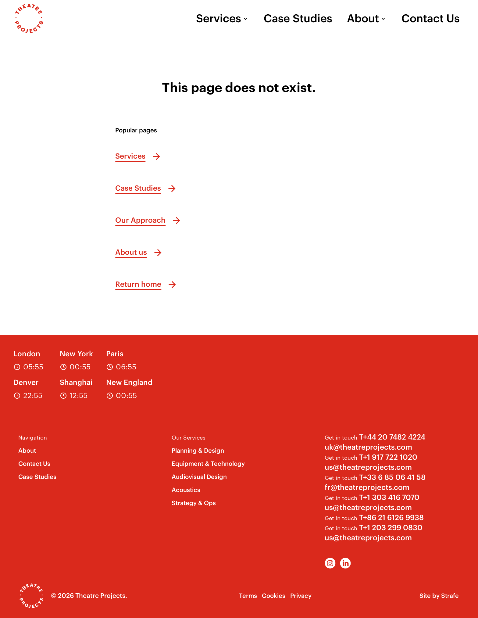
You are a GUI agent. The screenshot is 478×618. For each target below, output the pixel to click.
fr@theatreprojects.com (367, 487)
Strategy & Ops (194, 503)
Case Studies (298, 18)
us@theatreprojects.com (368, 467)
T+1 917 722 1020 (388, 457)
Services (218, 18)
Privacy (301, 595)
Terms (248, 595)
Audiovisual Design (199, 476)
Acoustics (186, 490)
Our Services (188, 437)
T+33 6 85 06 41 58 (392, 477)
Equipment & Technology (208, 463)
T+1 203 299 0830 (391, 527)
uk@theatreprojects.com (368, 446)
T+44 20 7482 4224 (392, 436)
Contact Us (430, 18)
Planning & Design (198, 450)
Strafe (450, 595)
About (363, 18)
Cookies (273, 595)
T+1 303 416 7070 (389, 497)
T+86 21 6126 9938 (391, 517)
